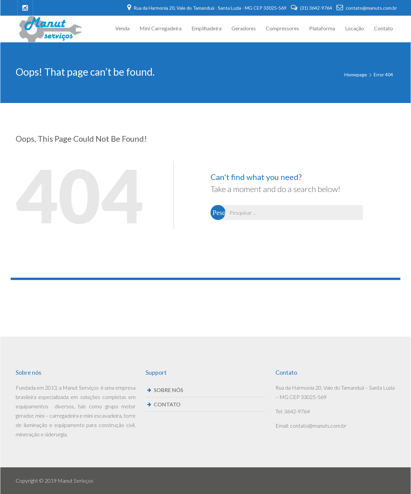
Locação (354, 28)
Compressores (282, 28)
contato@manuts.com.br (366, 8)
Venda (122, 28)
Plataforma (322, 28)
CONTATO (167, 404)
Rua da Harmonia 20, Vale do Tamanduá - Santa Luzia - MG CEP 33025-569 (207, 8)
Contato (383, 28)
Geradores (243, 28)
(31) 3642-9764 (312, 8)
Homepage (355, 74)
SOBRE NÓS (168, 390)
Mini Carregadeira (161, 28)
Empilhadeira (206, 28)
